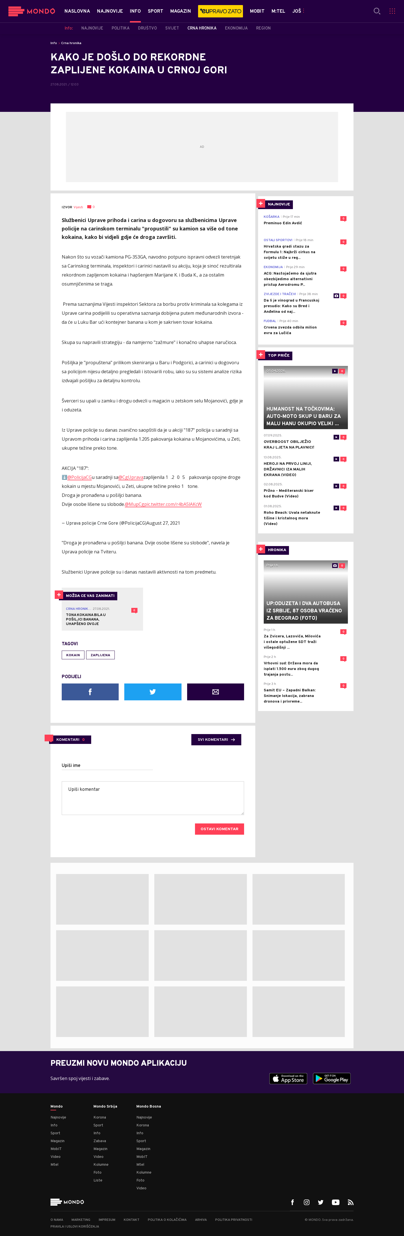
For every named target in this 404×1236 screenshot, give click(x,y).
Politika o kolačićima (167, 1220)
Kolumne (101, 1164)
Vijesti (78, 207)
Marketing (81, 1220)
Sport (55, 1133)
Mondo (56, 1106)
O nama (56, 1220)
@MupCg (134, 504)
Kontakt (131, 1220)
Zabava (99, 1141)
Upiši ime (71, 766)
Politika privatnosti (233, 1220)
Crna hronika (71, 43)
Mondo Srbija (105, 1106)
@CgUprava (130, 477)
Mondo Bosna (148, 1106)
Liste (97, 1180)
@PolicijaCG (79, 477)
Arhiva (201, 1220)
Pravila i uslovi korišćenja (74, 1226)
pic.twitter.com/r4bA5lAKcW (173, 504)
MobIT (56, 1149)
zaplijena (100, 655)
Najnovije (58, 1117)
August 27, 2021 (163, 523)
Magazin (57, 1141)
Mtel (54, 1164)
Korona (99, 1117)
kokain (73, 655)
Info (53, 43)
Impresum (107, 1220)
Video (55, 1156)
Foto (97, 1172)
